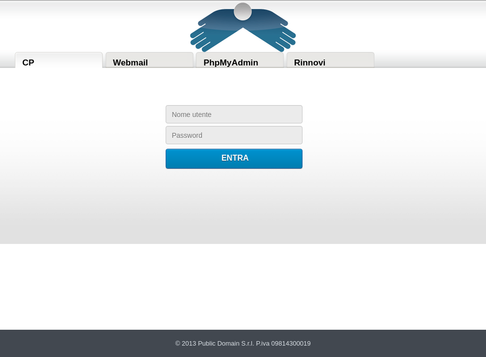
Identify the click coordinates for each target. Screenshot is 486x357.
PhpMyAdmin (230, 62)
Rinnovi (309, 62)
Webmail (130, 62)
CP (28, 62)
